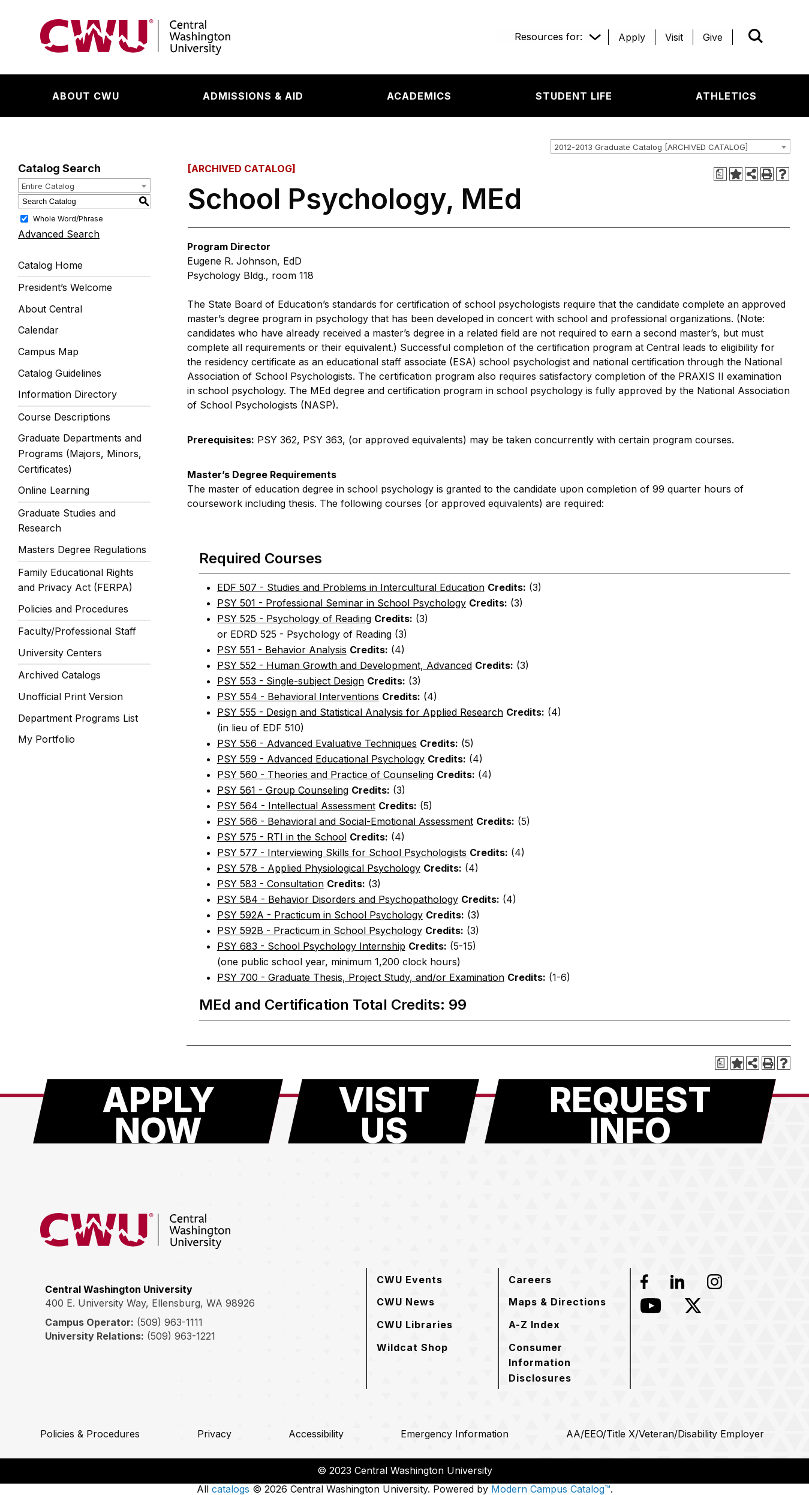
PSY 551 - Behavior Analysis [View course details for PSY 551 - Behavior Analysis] (282, 650)
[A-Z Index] (534, 1324)
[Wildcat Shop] (412, 1347)
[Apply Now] (158, 1111)
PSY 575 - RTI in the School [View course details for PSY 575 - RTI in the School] (282, 837)
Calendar (38, 330)
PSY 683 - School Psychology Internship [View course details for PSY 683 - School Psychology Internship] (311, 946)
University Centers (60, 653)
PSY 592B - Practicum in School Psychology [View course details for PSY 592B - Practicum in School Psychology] (319, 930)
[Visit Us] (383, 1111)
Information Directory (67, 394)
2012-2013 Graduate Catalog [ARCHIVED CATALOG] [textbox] (651, 147)
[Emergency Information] (454, 1434)
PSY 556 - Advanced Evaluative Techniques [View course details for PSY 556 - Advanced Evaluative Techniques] (317, 743)
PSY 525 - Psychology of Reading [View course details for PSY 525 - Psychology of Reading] (294, 619)
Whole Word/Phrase (68, 218)
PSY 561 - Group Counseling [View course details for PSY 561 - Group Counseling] (282, 790)
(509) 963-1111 (170, 1322)
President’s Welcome (65, 287)
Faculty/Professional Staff (77, 631)
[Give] (712, 37)
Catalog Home (50, 265)
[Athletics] (726, 96)
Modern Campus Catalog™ (550, 1489)
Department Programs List (78, 718)
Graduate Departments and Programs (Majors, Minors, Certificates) (80, 453)
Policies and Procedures (73, 609)
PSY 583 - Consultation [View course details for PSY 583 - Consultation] (270, 884)
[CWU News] (406, 1302)
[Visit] (674, 37)
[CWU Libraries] (415, 1324)
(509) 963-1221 (181, 1336)
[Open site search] (755, 36)
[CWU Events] (410, 1279)
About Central (50, 309)
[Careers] (530, 1279)
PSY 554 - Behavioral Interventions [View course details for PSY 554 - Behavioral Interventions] (298, 697)
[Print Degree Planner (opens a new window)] (720, 174)
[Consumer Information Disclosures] (564, 1363)
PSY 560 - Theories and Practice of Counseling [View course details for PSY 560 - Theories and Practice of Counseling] (325, 774)
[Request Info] (630, 1111)
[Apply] (631, 37)
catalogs (230, 1489)
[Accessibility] (316, 1434)
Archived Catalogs (59, 675)
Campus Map (48, 352)
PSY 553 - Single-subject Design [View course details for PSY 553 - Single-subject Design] (290, 681)
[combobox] (670, 146)
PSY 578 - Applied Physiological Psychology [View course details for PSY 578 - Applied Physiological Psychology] (318, 868)
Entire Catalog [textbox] (48, 186)
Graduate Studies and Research (67, 521)
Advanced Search (59, 234)
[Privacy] (214, 1434)
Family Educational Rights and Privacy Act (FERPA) (76, 580)
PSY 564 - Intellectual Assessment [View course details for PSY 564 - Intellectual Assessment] (296, 806)
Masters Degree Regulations (82, 550)
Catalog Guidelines (59, 373)
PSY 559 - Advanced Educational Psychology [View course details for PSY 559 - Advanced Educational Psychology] (321, 759)
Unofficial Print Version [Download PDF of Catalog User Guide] (70, 697)
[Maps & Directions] (557, 1302)
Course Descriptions (64, 417)
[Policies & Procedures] (90, 1434)
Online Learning (53, 490)
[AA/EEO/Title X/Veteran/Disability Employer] (665, 1434)
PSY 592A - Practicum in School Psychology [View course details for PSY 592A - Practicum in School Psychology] (320, 915)
